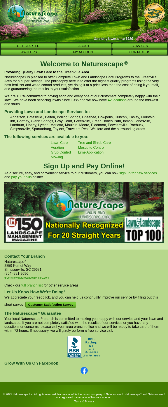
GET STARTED (28, 46)
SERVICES (139, 46)
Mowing (57, 157)
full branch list (32, 285)
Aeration (57, 147)
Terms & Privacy (84, 401)
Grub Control (61, 152)
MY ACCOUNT (84, 52)
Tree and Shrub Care (94, 143)
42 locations (117, 100)
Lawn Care (59, 143)
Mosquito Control (91, 147)
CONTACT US (139, 52)
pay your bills (21, 177)
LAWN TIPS (28, 52)
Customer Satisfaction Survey (50, 304)
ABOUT (83, 46)
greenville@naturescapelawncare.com (26, 277)
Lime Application (91, 152)
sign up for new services (138, 173)
